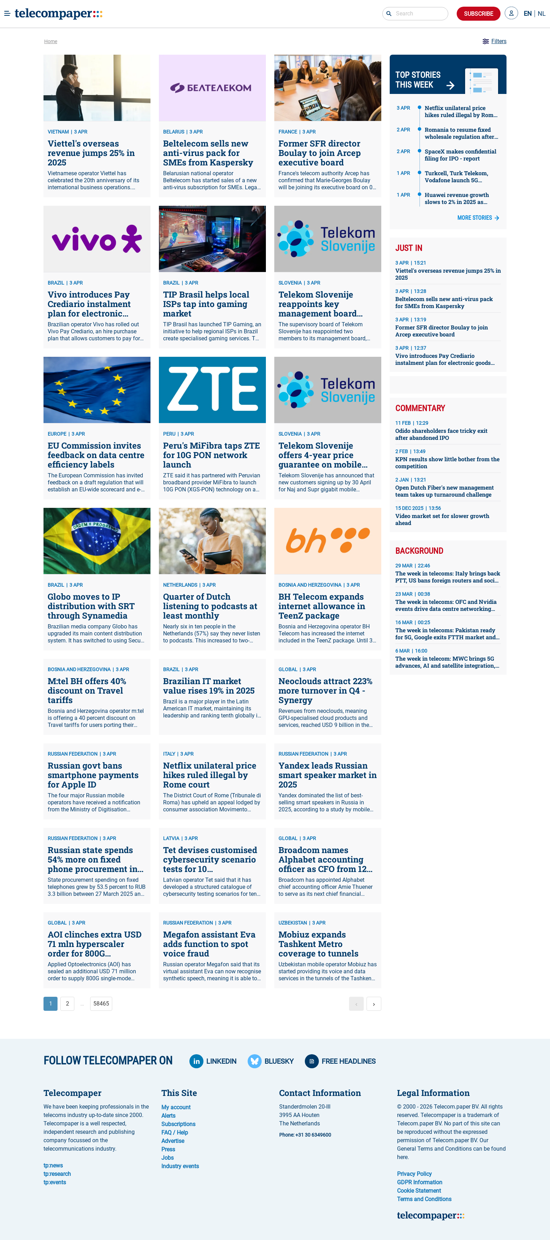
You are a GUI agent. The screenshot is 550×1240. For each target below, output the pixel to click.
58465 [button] (101, 1003)
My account (175, 1107)
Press (168, 1149)
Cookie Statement (419, 1190)
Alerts (168, 1115)
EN (528, 13)
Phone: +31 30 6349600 (305, 1135)
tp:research (57, 1174)
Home (50, 41)
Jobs (167, 1157)
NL (542, 13)
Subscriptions (178, 1124)
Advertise (172, 1141)
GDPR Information (419, 1182)
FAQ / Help (174, 1132)
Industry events (180, 1166)
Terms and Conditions (424, 1199)
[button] (511, 13)
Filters (494, 41)
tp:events (54, 1182)
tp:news (53, 1165)
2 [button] (67, 1003)
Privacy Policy (414, 1174)
